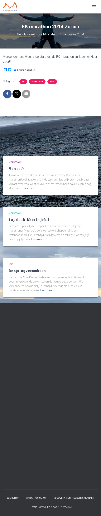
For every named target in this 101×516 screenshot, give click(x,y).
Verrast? (16, 168)
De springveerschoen (27, 270)
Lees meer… (29, 188)
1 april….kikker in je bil (29, 219)
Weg (52, 81)
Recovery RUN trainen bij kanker (74, 498)
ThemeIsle (65, 506)
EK (23, 81)
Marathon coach (36, 498)
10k (11, 264)
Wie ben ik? (13, 498)
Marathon (37, 81)
